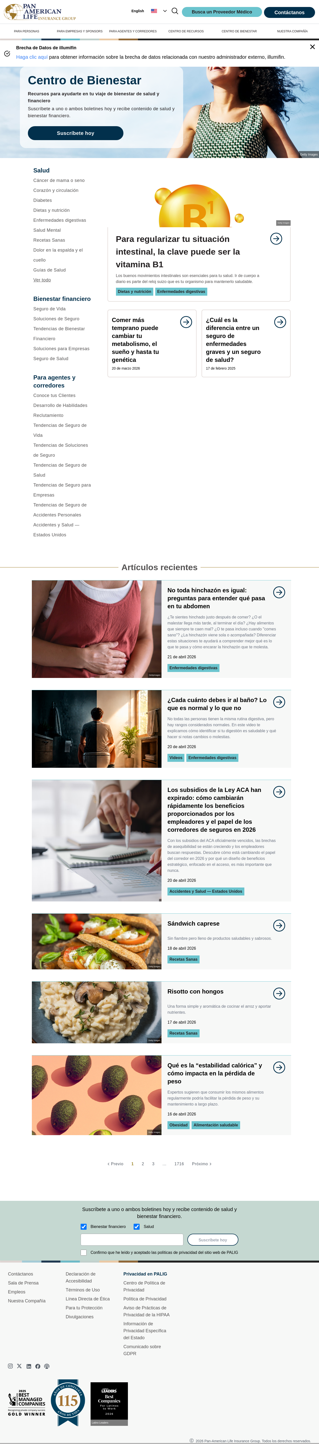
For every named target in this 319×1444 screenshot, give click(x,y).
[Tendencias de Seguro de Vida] (64, 430)
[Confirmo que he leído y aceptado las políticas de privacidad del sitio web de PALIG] (84, 1253)
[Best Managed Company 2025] (28, 1404)
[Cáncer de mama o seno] (64, 180)
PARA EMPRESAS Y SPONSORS (80, 31)
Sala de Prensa (23, 1282)
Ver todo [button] (42, 280)
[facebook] (38, 1366)
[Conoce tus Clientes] (64, 395)
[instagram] (11, 1366)
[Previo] (114, 1164)
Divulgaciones (80, 1316)
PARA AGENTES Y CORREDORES (133, 31)
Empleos (16, 1291)
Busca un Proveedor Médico (222, 11)
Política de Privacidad (144, 1298)
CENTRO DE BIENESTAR (239, 31)
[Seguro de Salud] (64, 359)
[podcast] (47, 1366)
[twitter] (20, 1366)
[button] (159, 11)
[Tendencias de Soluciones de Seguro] (64, 450)
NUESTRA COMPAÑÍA (292, 31)
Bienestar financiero (108, 1226)
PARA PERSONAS (26, 31)
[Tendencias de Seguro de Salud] (64, 470)
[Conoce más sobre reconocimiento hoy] (111, 1404)
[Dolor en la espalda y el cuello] (64, 255)
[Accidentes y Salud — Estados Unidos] (64, 530)
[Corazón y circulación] (64, 190)
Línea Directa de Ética (88, 1298)
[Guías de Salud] (64, 270)
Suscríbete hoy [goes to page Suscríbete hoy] (75, 133)
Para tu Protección (84, 1307)
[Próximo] (202, 1164)
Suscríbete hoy (213, 1240)
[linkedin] (29, 1366)
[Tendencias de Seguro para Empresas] (64, 490)
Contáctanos (289, 12)
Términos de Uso (83, 1289)
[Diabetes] (64, 200)
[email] (132, 1240)
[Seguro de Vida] (64, 309)
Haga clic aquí (32, 57)
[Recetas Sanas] (64, 240)
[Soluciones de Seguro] (64, 319)
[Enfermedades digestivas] (64, 220)
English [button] (137, 11)
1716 (179, 1164)
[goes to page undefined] (273, 239)
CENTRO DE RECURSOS (186, 31)
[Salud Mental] (64, 230)
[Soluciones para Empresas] (64, 349)
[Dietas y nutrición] (64, 210)
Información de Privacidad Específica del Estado (144, 1330)
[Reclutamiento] (64, 415)
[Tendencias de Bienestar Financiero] (64, 334)
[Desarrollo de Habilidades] (64, 405)
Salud (149, 1226)
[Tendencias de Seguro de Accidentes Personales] (64, 510)
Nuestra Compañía (27, 1300)
